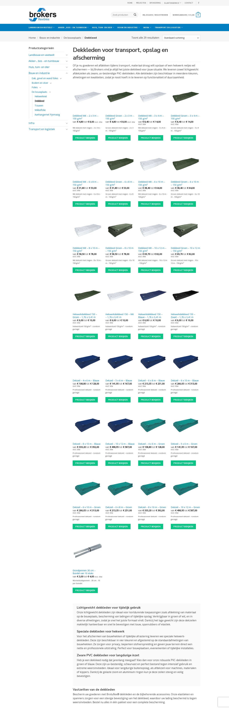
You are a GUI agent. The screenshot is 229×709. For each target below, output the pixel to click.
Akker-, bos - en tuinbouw (44, 61)
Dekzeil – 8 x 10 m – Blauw (87, 443)
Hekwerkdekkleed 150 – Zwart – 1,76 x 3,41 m (183, 316)
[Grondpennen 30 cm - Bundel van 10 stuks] (87, 552)
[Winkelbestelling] (181, 38)
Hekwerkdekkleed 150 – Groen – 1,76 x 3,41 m (85, 316)
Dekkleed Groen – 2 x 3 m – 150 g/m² (119, 117)
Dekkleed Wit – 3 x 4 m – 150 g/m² (151, 117)
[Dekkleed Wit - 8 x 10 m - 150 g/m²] (87, 230)
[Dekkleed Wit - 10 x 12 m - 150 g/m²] (153, 230)
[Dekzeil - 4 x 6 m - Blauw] (87, 362)
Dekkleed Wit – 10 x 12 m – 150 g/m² (152, 249)
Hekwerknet (41, 96)
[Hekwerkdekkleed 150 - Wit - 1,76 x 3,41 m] (120, 296)
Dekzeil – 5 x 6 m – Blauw (118, 380)
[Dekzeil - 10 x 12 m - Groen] (185, 489)
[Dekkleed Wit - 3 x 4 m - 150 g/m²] (153, 97)
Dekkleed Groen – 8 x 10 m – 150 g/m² (119, 249)
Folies (35, 87)
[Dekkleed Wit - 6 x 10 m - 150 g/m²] (153, 164)
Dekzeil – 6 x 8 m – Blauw (151, 380)
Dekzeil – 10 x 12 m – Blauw (120, 443)
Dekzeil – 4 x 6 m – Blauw (86, 380)
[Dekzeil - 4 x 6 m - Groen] (153, 425)
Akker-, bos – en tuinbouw (73, 27)
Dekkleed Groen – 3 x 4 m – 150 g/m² (185, 117)
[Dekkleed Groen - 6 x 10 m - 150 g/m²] (185, 164)
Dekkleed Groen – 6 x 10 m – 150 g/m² (185, 183)
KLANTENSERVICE (172, 2)
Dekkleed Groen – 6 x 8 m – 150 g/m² (119, 183)
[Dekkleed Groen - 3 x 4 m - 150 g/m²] (185, 97)
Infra (147, 27)
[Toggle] (67, 55)
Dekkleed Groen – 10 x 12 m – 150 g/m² (185, 249)
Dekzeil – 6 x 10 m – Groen (87, 507)
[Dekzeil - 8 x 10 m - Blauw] (87, 425)
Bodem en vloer (40, 82)
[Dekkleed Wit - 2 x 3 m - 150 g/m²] (87, 97)
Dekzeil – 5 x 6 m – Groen (184, 443)
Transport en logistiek (169, 27)
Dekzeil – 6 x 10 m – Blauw (185, 380)
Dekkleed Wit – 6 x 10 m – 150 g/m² (151, 183)
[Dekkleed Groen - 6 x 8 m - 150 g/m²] (120, 164)
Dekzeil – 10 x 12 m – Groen (185, 507)
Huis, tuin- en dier (103, 27)
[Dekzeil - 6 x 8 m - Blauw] (153, 362)
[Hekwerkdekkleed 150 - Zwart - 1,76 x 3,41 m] (185, 296)
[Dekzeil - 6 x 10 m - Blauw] (185, 362)
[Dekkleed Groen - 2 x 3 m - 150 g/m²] (120, 97)
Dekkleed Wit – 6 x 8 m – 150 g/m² (85, 183)
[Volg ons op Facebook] (199, 3)
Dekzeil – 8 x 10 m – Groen (152, 507)
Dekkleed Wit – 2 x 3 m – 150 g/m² (85, 117)
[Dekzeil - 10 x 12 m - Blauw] (120, 425)
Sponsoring (155, 3)
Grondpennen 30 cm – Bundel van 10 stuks (84, 572)
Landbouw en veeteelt (42, 27)
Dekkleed (39, 100)
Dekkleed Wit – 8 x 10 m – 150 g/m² (86, 249)
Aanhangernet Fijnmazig (47, 114)
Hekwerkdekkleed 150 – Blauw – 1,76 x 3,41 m (150, 316)
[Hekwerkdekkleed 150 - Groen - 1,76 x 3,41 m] (87, 296)
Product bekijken (85, 137)
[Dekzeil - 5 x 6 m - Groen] (185, 425)
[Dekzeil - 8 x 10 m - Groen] (153, 489)
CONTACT (189, 3)
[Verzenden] (135, 14)
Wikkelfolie (40, 109)
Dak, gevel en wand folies (45, 78)
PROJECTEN (141, 3)
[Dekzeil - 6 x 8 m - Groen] (120, 489)
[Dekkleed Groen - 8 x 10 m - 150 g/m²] (120, 230)
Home (32, 38)
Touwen (39, 105)
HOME (130, 3)
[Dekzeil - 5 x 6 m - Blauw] (120, 362)
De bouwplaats (72, 38)
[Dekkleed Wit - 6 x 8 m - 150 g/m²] (87, 164)
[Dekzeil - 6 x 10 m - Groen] (87, 489)
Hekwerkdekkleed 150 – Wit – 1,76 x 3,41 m (119, 316)
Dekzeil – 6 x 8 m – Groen (118, 507)
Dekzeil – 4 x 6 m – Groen (151, 443)
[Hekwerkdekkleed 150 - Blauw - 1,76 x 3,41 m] (153, 296)
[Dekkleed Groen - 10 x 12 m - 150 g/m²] (185, 230)
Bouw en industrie (129, 27)
